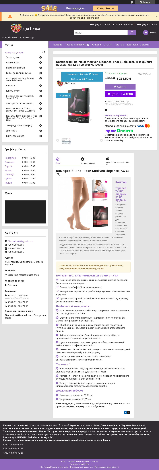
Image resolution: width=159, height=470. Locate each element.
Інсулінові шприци (15, 68)
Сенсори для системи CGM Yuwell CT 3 (20, 97)
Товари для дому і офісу (19, 125)
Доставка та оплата (138, 44)
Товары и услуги (14, 52)
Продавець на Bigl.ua (79, 464)
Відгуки (97, 51)
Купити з (122, 94)
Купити (121, 86)
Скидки (96, 44)
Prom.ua (94, 461)
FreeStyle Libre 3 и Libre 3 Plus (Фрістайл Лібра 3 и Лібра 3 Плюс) (21, 118)
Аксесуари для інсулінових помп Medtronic (20, 79)
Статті (107, 44)
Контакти (83, 51)
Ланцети (10, 85)
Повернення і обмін (64, 51)
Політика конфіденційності (107, 467)
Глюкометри (12, 62)
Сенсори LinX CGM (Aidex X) (20, 103)
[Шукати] (132, 32)
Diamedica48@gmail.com (20, 241)
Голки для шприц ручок (18, 73)
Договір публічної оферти (119, 51)
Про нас (119, 44)
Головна (57, 44)
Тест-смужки (12, 57)
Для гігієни (11, 131)
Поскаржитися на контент (81, 467)
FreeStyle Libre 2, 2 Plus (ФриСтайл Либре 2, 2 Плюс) (20, 110)
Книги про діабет (15, 136)
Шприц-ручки (13, 91)
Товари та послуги (75, 44)
